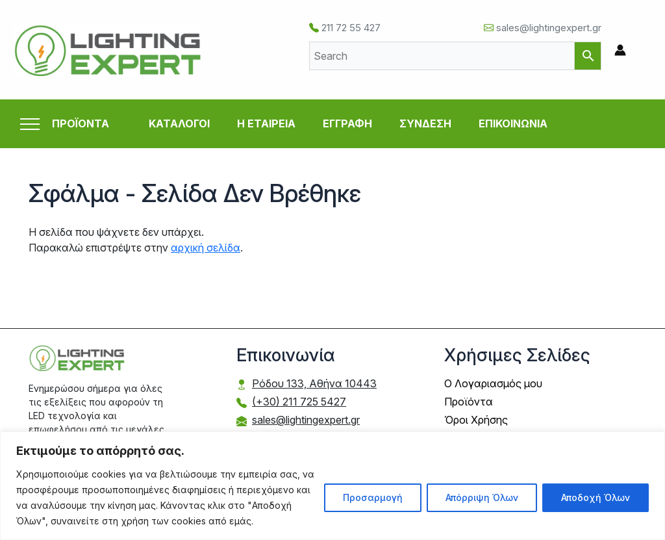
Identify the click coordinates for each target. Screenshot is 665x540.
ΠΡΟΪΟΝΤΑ (80, 123)
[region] (332, 485)
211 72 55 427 (345, 27)
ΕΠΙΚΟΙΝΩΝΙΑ (513, 123)
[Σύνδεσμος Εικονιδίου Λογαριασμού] (620, 50)
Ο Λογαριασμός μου (493, 383)
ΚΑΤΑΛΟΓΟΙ (179, 123)
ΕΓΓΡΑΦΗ (347, 123)
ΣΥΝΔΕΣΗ (425, 123)
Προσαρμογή (373, 497)
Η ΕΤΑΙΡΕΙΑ (266, 123)
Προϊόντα (468, 401)
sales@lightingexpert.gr (542, 27)
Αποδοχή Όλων (595, 497)
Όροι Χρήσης (476, 419)
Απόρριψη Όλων (481, 497)
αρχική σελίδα (205, 247)
